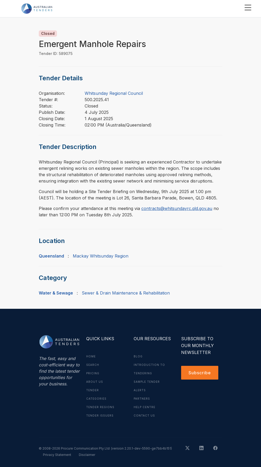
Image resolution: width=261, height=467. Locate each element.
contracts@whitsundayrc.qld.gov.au (176, 208)
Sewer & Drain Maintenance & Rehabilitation (126, 293)
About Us (94, 381)
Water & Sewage (56, 293)
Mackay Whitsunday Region (100, 256)
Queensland (51, 256)
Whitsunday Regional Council (114, 93)
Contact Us (144, 415)
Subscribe (200, 372)
